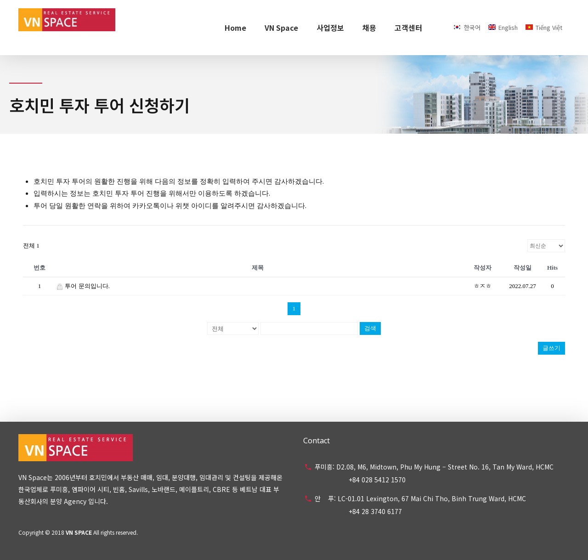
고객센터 (408, 27)
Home (235, 27)
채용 (369, 27)
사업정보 (330, 27)
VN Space (281, 27)
